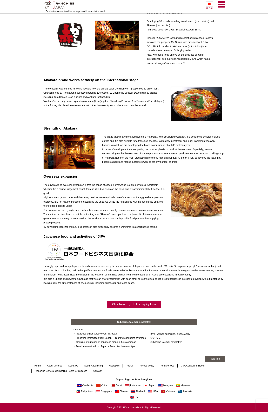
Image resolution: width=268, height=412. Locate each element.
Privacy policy (146, 365)
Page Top (215, 358)
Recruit (129, 365)
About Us (73, 365)
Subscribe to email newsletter (166, 342)
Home (38, 365)
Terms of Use (167, 365)
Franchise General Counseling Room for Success (61, 371)
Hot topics (114, 365)
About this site (54, 365)
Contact (97, 371)
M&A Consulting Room (192, 365)
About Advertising (93, 365)
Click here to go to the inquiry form (134, 304)
